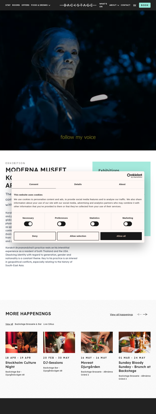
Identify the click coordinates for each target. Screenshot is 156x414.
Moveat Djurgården (90, 366)
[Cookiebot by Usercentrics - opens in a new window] (129, 175)
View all (9, 324)
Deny (35, 236)
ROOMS (16, 5)
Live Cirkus (48, 324)
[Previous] (139, 315)
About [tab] (122, 184)
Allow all (121, 236)
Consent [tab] (33, 184)
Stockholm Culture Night (20, 366)
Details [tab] (78, 184)
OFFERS (25, 5)
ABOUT (112, 5)
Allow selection (78, 236)
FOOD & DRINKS (39, 5)
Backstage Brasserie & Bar (28, 324)
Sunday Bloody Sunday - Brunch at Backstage (135, 368)
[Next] (145, 315)
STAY (7, 5)
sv (134, 5)
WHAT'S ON (103, 5)
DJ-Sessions (53, 364)
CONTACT (125, 5)
